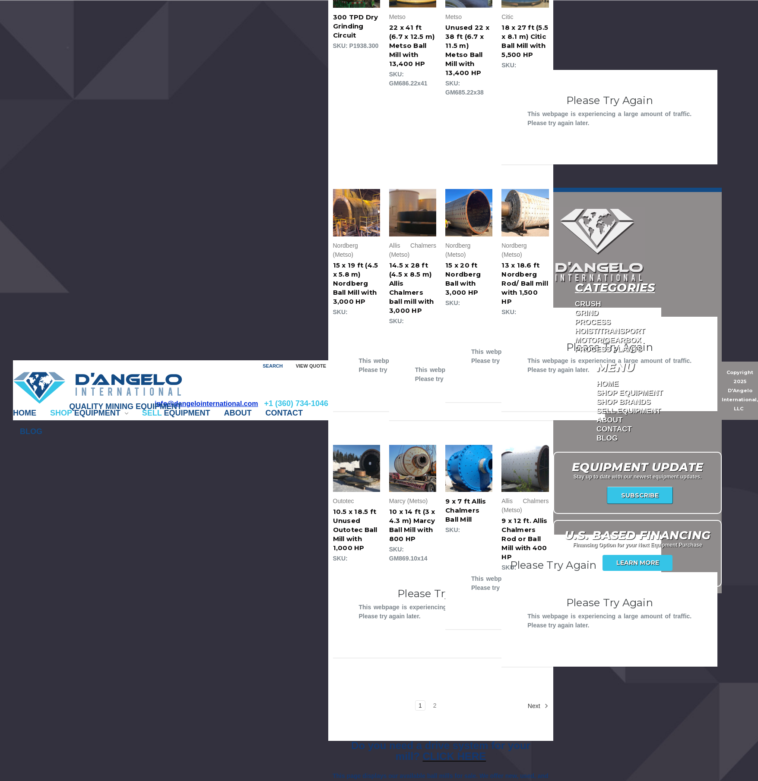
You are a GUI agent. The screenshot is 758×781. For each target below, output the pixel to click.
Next (538, 706)
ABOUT (237, 413)
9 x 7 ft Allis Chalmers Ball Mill (465, 510)
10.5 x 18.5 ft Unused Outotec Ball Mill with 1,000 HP (355, 529)
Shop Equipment (629, 393)
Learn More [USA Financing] (637, 563)
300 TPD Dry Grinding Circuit (355, 26)
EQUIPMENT (89, 413)
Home (24, 413)
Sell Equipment (628, 411)
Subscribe (640, 495)
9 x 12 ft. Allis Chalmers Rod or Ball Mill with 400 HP (524, 538)
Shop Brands (623, 402)
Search (272, 365)
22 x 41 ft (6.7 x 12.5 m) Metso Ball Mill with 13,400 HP (412, 45)
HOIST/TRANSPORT (610, 331)
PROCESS (593, 322)
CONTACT (284, 413)
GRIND (587, 313)
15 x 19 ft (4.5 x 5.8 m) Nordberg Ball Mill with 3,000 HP (355, 283)
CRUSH (588, 304)
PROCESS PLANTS (608, 349)
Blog (31, 431)
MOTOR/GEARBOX (608, 340)
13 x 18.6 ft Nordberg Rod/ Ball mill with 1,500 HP (524, 283)
